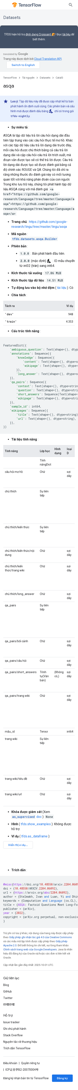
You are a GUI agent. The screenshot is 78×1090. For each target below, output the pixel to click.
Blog (6, 985)
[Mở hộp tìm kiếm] (70, 4)
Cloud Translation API (48, 58)
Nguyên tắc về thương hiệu (20, 1041)
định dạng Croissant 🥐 (40, 34)
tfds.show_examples (36, 824)
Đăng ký (62, 1078)
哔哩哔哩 (9, 1004)
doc (26, 817)
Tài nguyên (28, 77)
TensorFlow (10, 77)
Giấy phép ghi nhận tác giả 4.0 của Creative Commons (40, 937)
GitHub (7, 991)
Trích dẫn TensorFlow (16, 1048)
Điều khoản (10, 1063)
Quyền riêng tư (30, 1063)
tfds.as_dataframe (34, 836)
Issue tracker (11, 1022)
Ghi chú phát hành (14, 1028)
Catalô (59, 77)
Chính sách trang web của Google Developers (30, 949)
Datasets (12, 17)
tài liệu (66, 34)
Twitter (8, 998)
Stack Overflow (13, 1035)
